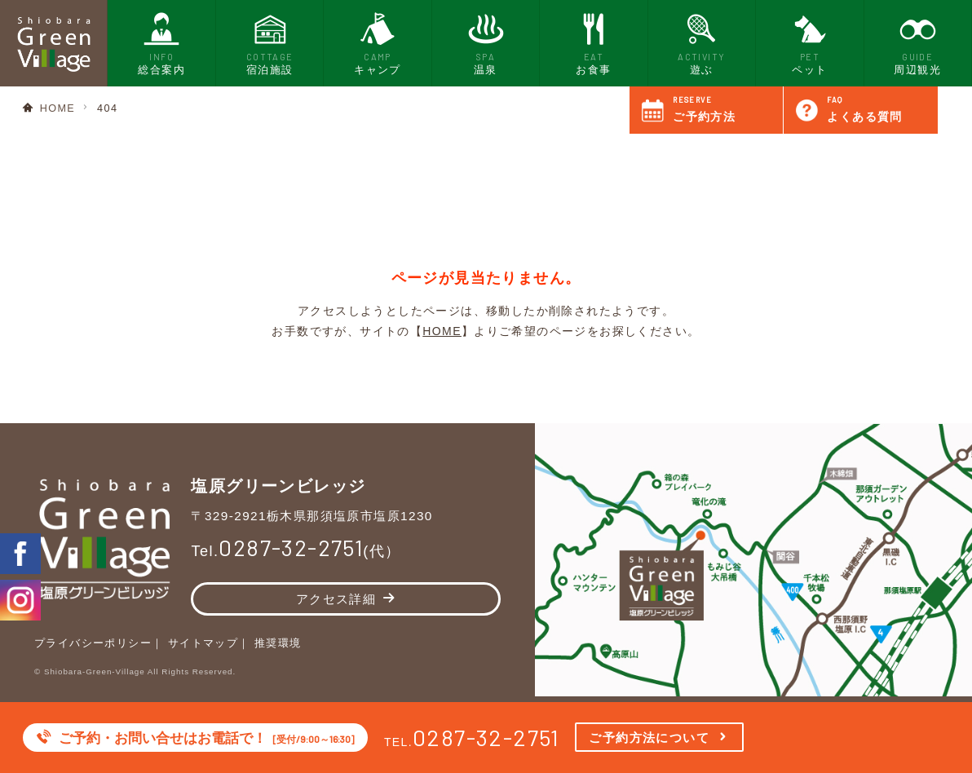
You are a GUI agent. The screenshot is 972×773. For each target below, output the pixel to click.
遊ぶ (701, 42)
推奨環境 (278, 643)
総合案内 (161, 42)
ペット (810, 42)
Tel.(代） (295, 551)
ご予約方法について (649, 737)
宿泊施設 (270, 42)
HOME (57, 108)
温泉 (485, 42)
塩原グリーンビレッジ (278, 485)
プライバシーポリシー (93, 643)
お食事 (593, 42)
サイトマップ (203, 643)
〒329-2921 (312, 516)
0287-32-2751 (486, 737)
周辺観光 (917, 42)
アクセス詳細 (336, 599)
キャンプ (377, 42)
